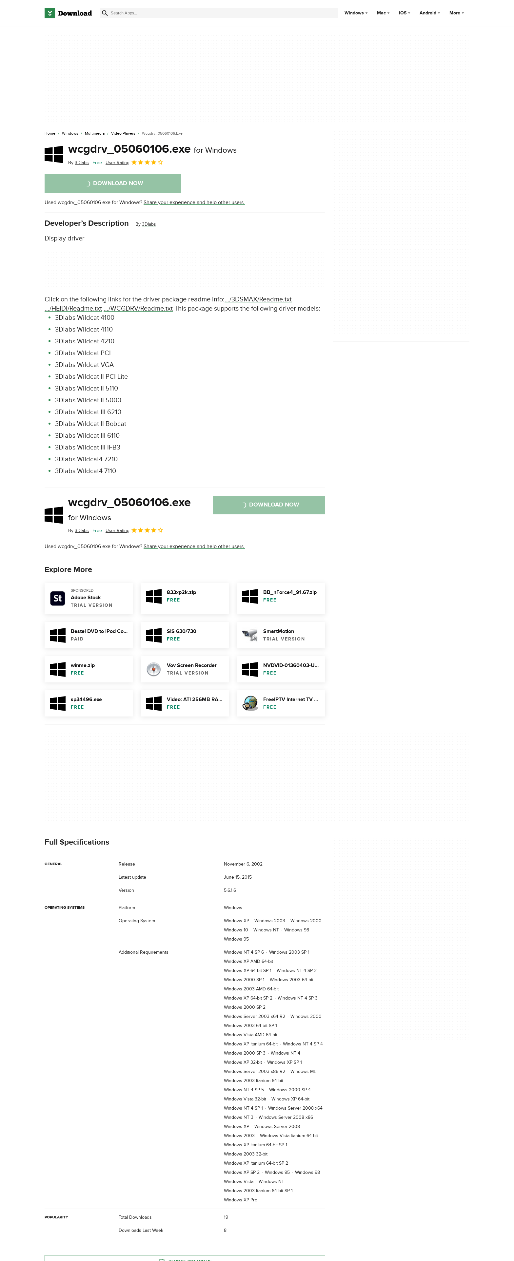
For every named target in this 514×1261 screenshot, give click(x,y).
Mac (381, 13)
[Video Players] (123, 133)
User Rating (135, 162)
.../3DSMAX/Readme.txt (258, 299)
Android (428, 13)
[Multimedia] (95, 133)
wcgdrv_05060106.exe (152, 149)
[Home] (50, 133)
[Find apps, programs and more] (219, 13)
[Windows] (70, 133)
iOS (402, 13)
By (78, 162)
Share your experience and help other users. (194, 202)
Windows (354, 13)
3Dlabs (149, 224)
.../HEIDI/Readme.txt (73, 309)
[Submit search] (105, 13)
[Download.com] (68, 13)
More (457, 13)
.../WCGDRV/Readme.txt (138, 309)
